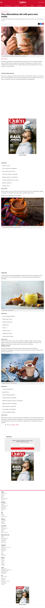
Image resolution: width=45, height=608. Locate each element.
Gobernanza (3, 578)
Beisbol (2, 537)
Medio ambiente (4, 576)
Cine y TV (2, 530)
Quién (2, 492)
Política (3, 557)
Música (2, 531)
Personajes (3, 506)
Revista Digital (41, 2)
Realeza (17, 5)
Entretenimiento (4, 528)
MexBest (3, 502)
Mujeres (3, 519)
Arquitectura (4, 572)
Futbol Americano (4, 538)
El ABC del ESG (4, 583)
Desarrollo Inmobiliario (6, 569)
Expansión (3, 545)
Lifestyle (3, 541)
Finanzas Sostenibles (5, 581)
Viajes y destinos (4, 505)
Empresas (3, 546)
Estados (3, 563)
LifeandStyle (3, 555)
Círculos (25, 5)
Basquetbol (3, 539)
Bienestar (3, 507)
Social (2, 577)
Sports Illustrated (5, 534)
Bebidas (2, 504)
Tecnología (3, 550)
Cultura (2, 499)
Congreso (3, 560)
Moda (32, 5)
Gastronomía (4, 503)
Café (18, 424)
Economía (3, 548)
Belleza (39, 5)
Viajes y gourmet (5, 11)
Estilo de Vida (4, 508)
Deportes (3, 529)
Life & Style (3, 525)
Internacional (4, 549)
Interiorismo (3, 573)
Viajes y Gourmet (4, 498)
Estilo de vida (4, 516)
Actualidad (3, 520)
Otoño (14, 424)
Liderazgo (3, 521)
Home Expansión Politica (6, 547)
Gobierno (3, 558)
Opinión (2, 522)
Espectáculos (8, 5)
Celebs (2, 515)
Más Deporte (3, 540)
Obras (2, 551)
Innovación (3, 582)
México (2, 559)
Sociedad (3, 565)
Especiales (3, 523)
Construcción (4, 568)
